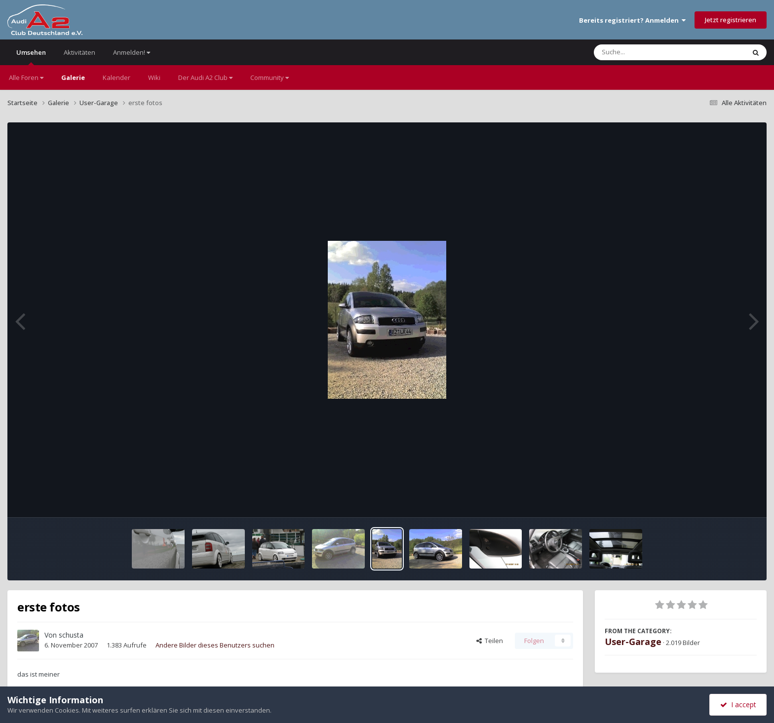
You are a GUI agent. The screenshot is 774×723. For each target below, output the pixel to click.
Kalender (116, 77)
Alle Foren (26, 77)
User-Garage (633, 641)
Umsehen (31, 56)
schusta (71, 635)
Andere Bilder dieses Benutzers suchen (214, 645)
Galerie (73, 77)
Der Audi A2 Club (205, 77)
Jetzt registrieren (730, 19)
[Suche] (649, 52)
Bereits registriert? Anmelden (632, 20)
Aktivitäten (79, 52)
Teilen (489, 640)
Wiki (154, 77)
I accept (738, 704)
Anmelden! (131, 52)
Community (269, 77)
